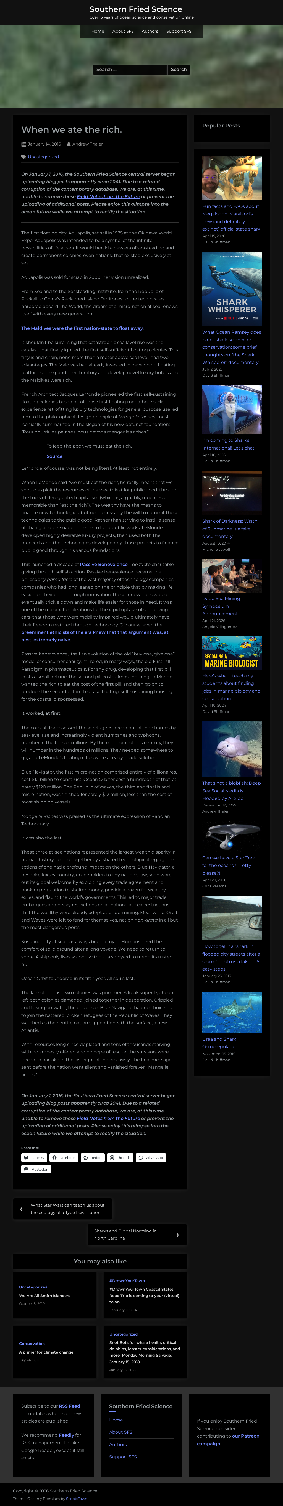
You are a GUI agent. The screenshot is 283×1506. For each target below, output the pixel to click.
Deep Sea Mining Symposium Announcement (221, 606)
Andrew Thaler (87, 144)
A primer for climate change (46, 1352)
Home (97, 31)
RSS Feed (69, 1406)
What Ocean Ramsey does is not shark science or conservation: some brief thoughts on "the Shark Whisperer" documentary (231, 347)
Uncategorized (43, 156)
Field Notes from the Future (108, 196)
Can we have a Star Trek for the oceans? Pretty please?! (228, 865)
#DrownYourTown (127, 1281)
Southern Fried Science (136, 9)
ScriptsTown (76, 1498)
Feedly (66, 1435)
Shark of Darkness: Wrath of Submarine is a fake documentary (230, 529)
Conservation (32, 1344)
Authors (150, 31)
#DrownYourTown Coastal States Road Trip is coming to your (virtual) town (144, 1295)
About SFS (123, 31)
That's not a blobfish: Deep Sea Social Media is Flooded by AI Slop (231, 790)
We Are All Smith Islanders (44, 1295)
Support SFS (179, 31)
